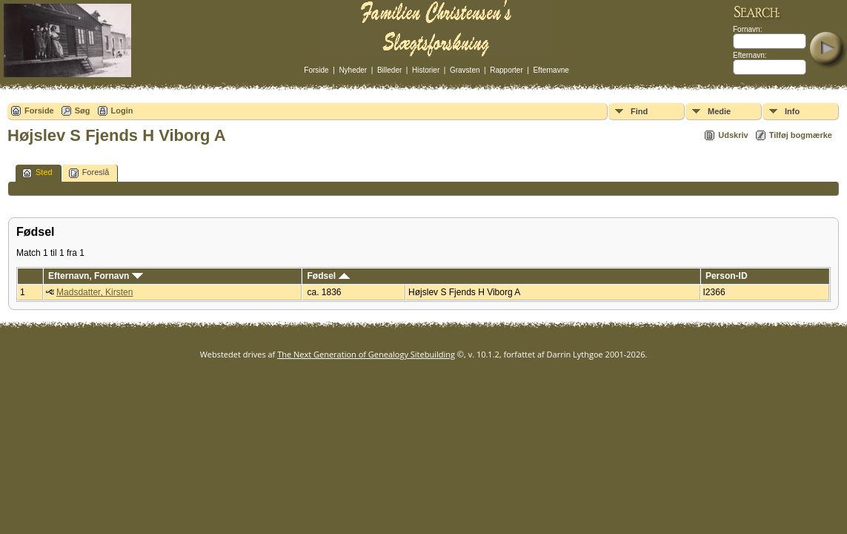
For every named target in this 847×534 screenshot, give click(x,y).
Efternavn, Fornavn (95, 276)
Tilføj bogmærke (800, 135)
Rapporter (506, 70)
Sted (37, 173)
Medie (719, 111)
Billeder (389, 70)
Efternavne (550, 70)
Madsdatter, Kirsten (94, 292)
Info (792, 111)
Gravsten (465, 70)
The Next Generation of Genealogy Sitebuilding (366, 354)
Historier (425, 70)
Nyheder (353, 70)
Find (639, 111)
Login (122, 110)
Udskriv (733, 135)
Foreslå (89, 173)
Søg (82, 110)
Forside (316, 70)
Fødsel (329, 276)
